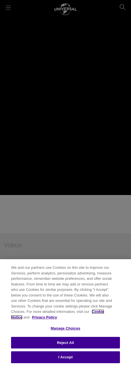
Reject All (65, 343)
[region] (65, 312)
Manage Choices (65, 328)
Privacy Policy (44, 317)
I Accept (65, 357)
